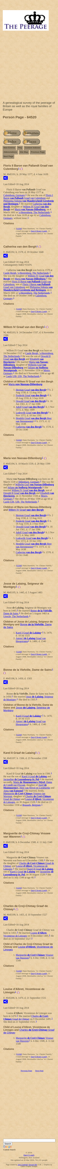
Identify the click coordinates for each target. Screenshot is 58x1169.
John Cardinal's (23, 1165)
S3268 (18, 228)
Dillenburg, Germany (28, 481)
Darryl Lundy (29, 1155)
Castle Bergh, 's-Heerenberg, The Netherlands (26, 273)
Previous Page (38, 152)
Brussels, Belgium (31, 805)
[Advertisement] (29, 66)
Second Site (33, 1165)
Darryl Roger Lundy (39, 231)
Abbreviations (10, 152)
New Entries (9, 147)
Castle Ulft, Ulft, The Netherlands (22, 376)
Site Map (24, 152)
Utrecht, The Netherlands (15, 616)
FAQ (20, 147)
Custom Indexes (32, 147)
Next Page (8, 156)
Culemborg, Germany (14, 195)
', (25, 934)
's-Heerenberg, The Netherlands (34, 212)
